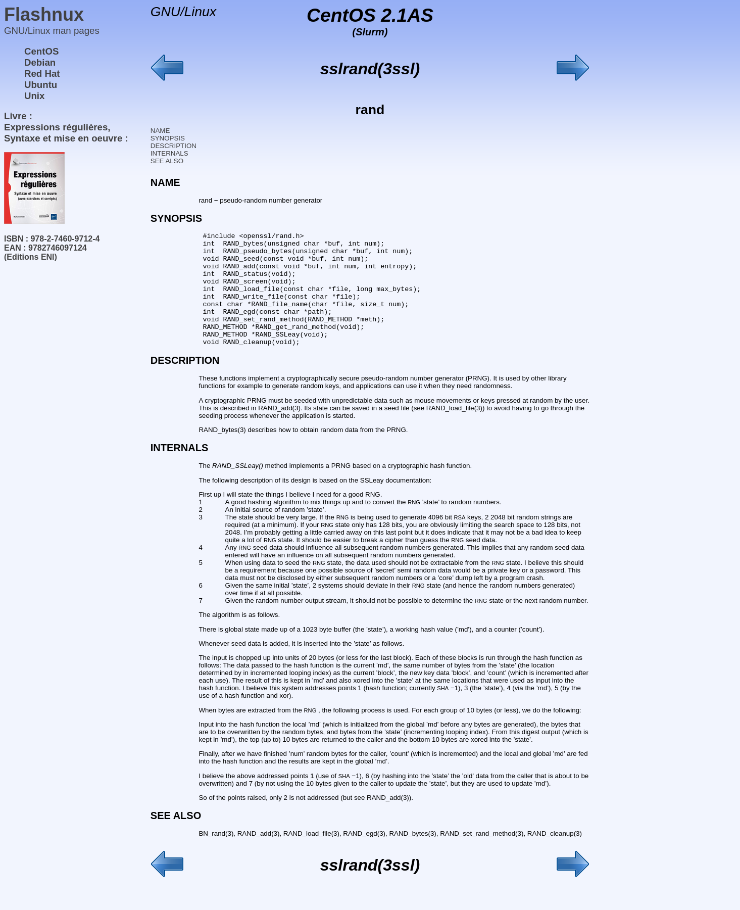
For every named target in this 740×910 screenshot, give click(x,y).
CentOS (41, 51)
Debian (40, 62)
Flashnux (44, 14)
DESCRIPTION (173, 146)
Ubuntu (40, 84)
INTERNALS (169, 153)
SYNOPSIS (168, 138)
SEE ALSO (167, 161)
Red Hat (42, 73)
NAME (160, 130)
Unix (34, 95)
